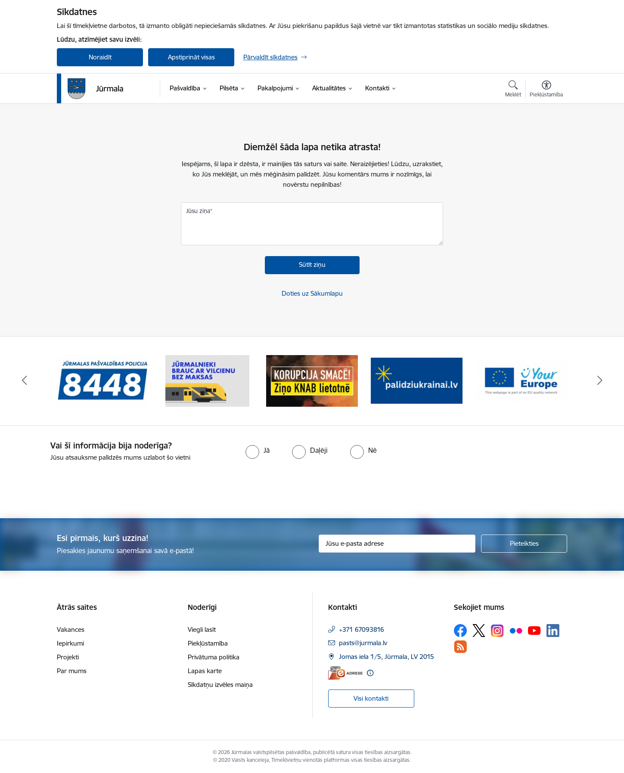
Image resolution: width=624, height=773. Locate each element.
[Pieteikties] (524, 544)
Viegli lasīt (202, 629)
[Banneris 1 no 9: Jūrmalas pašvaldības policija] (103, 380)
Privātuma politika (213, 657)
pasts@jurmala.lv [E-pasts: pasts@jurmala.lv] (363, 643)
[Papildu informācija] (370, 673)
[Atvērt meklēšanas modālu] (513, 90)
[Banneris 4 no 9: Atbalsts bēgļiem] (417, 380)
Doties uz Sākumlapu (312, 293)
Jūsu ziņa (198, 211)
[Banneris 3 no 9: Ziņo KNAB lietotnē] (312, 380)
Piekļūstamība (208, 643)
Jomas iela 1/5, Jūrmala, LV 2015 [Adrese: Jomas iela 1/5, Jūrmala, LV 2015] (386, 656)
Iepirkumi (70, 643)
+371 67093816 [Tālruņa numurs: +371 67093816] (361, 629)
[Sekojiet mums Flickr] (515, 630)
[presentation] (71, 486)
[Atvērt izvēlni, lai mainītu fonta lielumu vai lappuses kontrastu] (546, 90)
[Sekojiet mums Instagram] (497, 631)
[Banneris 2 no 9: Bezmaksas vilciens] (207, 380)
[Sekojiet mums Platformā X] (478, 630)
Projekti (68, 657)
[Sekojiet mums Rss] (460, 646)
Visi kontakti (371, 698)
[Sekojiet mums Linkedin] (552, 630)
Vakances (70, 629)
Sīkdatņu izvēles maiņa (220, 684)
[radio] (257, 450)
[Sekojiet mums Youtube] (534, 630)
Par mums (72, 671)
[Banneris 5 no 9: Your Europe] (521, 380)
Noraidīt (100, 57)
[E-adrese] (345, 673)
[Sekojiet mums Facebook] (460, 630)
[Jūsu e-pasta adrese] (397, 544)
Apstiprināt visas (191, 57)
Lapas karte (205, 671)
